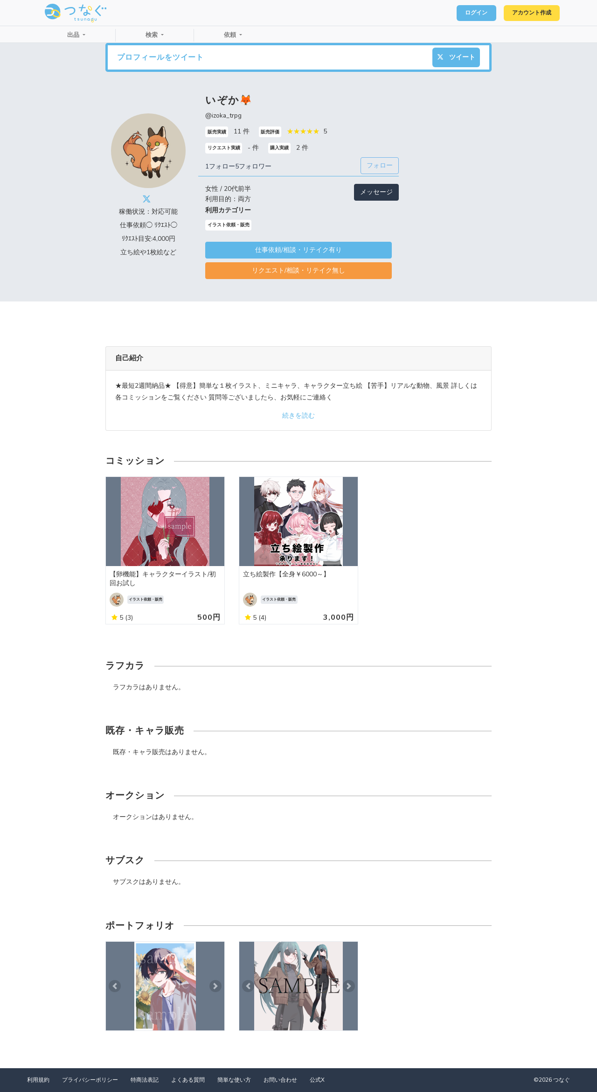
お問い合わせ (280, 1080)
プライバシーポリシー (90, 1080)
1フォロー (220, 166)
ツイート (456, 57)
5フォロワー (253, 166)
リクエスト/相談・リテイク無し (298, 270)
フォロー (380, 165)
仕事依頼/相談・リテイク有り (298, 249)
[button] (115, 986)
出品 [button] (74, 35)
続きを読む (298, 415)
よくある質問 (188, 1080)
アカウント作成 (527, 13)
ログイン (464, 13)
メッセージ (376, 192)
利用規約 (38, 1080)
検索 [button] (153, 35)
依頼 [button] (231, 35)
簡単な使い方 (234, 1080)
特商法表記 (145, 1080)
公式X (317, 1080)
